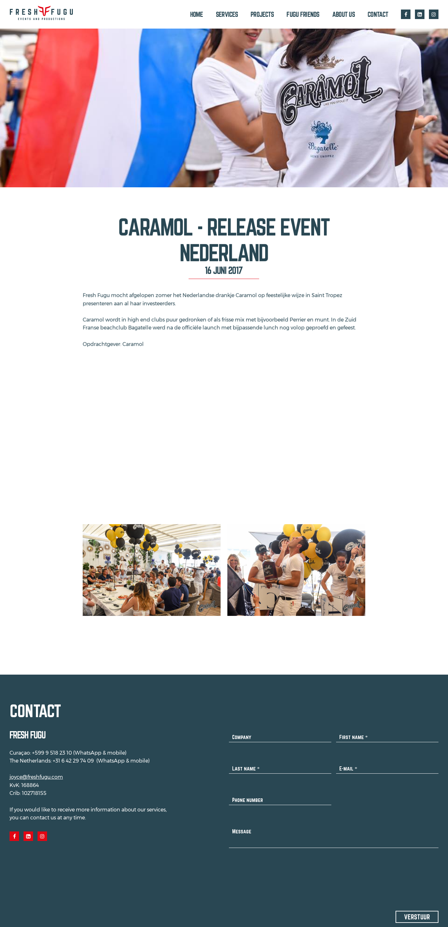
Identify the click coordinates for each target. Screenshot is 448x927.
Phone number (247, 796)
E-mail (348, 765)
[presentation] (277, 869)
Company (241, 733)
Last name (245, 765)
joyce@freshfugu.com (36, 773)
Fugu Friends (302, 14)
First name (353, 733)
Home (196, 14)
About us (343, 14)
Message (241, 827)
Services (227, 14)
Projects (262, 14)
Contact (378, 14)
